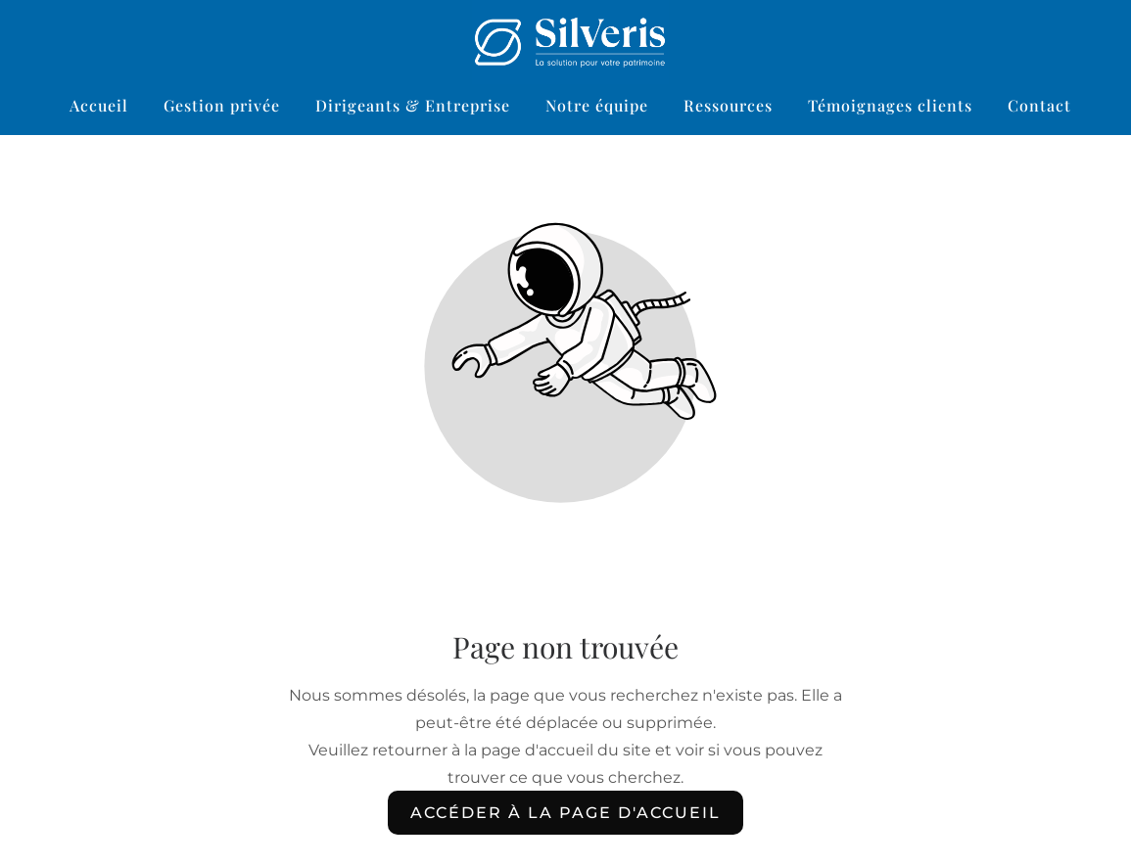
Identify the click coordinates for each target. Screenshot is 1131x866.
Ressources (728, 105)
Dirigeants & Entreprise (412, 105)
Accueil (99, 105)
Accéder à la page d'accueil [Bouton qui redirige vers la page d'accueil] (565, 812)
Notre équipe (596, 105)
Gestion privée (222, 105)
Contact (1039, 105)
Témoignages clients (890, 105)
